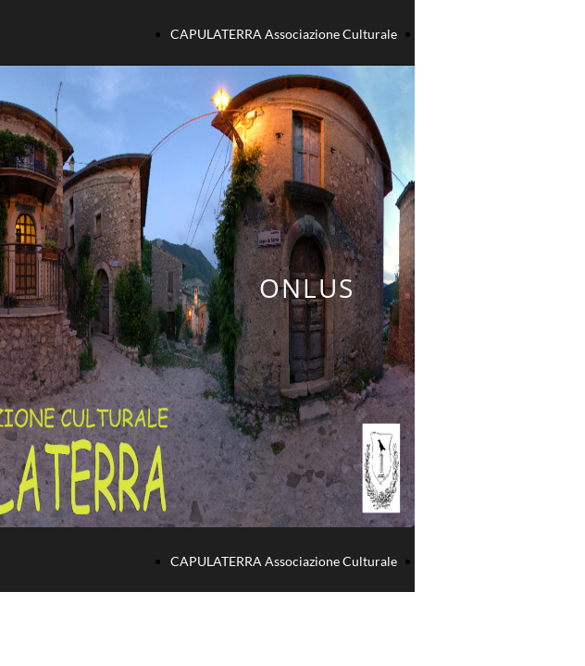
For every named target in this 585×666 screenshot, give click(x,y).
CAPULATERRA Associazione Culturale (283, 34)
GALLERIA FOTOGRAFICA (496, 34)
